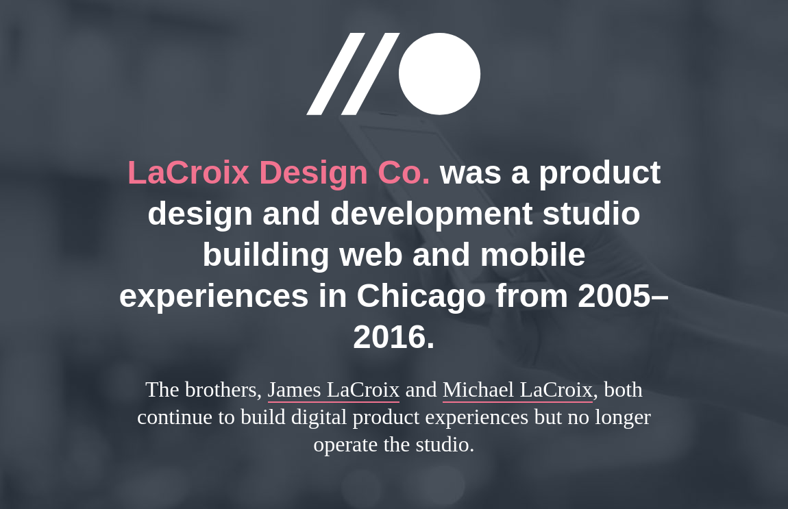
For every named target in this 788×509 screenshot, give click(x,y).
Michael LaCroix (518, 389)
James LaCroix (334, 389)
